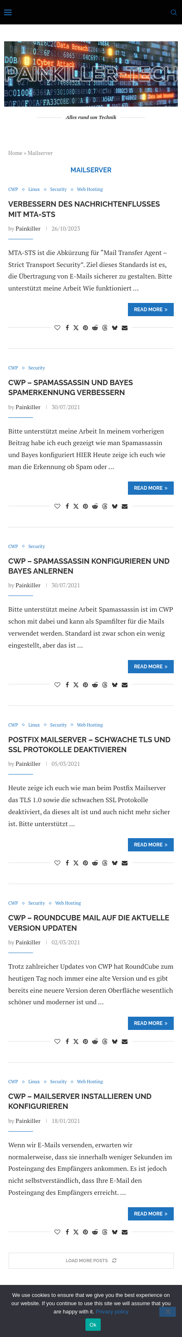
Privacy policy (112, 1311)
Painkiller (28, 228)
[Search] (174, 12)
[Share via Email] (125, 327)
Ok (93, 1325)
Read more (151, 309)
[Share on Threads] (105, 327)
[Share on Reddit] (95, 327)
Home (15, 153)
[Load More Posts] (91, 1261)
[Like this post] (57, 327)
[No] (167, 1312)
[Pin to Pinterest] (85, 327)
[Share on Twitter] (76, 327)
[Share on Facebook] (67, 327)
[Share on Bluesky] (115, 327)
